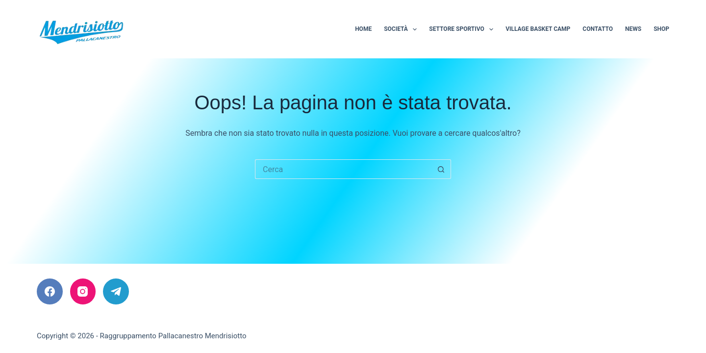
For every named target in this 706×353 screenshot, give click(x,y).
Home (363, 28)
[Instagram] (83, 291)
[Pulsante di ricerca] (441, 169)
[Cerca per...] (343, 169)
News (633, 28)
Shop (661, 28)
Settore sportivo (463, 29)
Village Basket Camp (537, 28)
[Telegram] (116, 291)
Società (402, 29)
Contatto (597, 28)
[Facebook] (50, 291)
